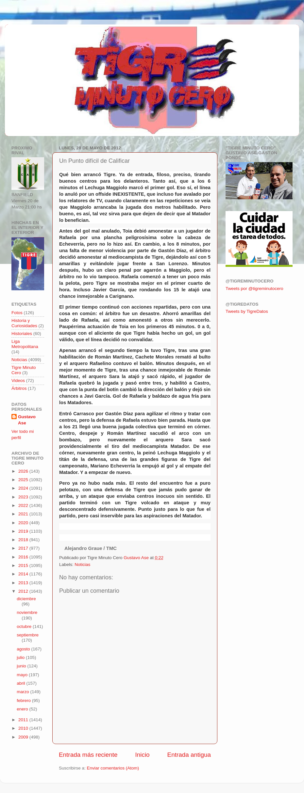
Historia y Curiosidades (24, 323)
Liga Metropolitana (24, 344)
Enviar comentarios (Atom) (113, 768)
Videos (18, 380)
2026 (23, 471)
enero (23, 709)
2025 (23, 479)
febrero (24, 700)
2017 (23, 548)
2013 (23, 582)
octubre (25, 626)
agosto (24, 649)
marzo (23, 691)
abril (21, 683)
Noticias (82, 564)
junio (22, 665)
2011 (23, 719)
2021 (23, 513)
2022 (23, 505)
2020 (23, 522)
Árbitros (19, 388)
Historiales (21, 333)
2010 (23, 728)
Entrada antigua (189, 754)
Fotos (17, 312)
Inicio (142, 754)
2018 (23, 539)
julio (21, 657)
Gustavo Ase (27, 419)
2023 (23, 497)
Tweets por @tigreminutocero (254, 288)
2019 (23, 531)
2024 (23, 488)
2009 (23, 737)
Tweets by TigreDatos (247, 311)
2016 (23, 557)
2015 (23, 565)
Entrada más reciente (88, 754)
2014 (23, 574)
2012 (23, 591)
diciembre (26, 598)
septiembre (28, 635)
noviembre (27, 612)
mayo (23, 674)
